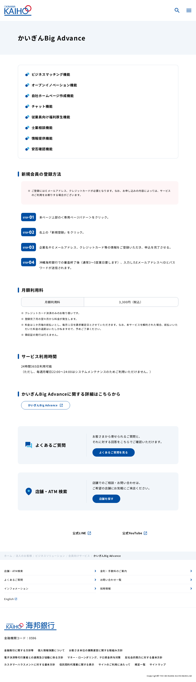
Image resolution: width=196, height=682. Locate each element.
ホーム (8, 555)
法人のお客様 (24, 555)
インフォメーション (16, 588)
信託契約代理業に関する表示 (76, 664)
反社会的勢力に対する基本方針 (144, 657)
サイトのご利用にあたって (115, 664)
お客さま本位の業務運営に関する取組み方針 (96, 650)
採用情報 (105, 588)
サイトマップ (158, 664)
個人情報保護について (51, 650)
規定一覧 (140, 664)
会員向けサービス (79, 555)
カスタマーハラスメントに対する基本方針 (29, 664)
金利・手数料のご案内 (113, 571)
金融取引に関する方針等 (19, 650)
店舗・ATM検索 (13, 571)
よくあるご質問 (13, 579)
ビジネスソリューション (50, 555)
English (10, 599)
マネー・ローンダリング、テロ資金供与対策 (94, 657)
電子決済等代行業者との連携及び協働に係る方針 (33, 657)
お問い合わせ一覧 (111, 579)
